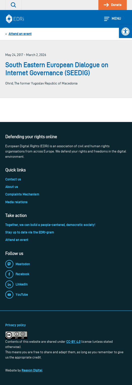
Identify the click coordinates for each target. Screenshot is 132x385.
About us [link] (11, 187)
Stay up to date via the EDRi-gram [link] (29, 232)
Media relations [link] (16, 202)
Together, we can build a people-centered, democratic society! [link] (50, 225)
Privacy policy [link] (15, 325)
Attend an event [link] (16, 240)
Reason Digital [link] (32, 370)
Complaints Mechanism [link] (22, 194)
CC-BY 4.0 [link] (73, 342)
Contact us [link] (13, 179)
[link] (125, 31)
